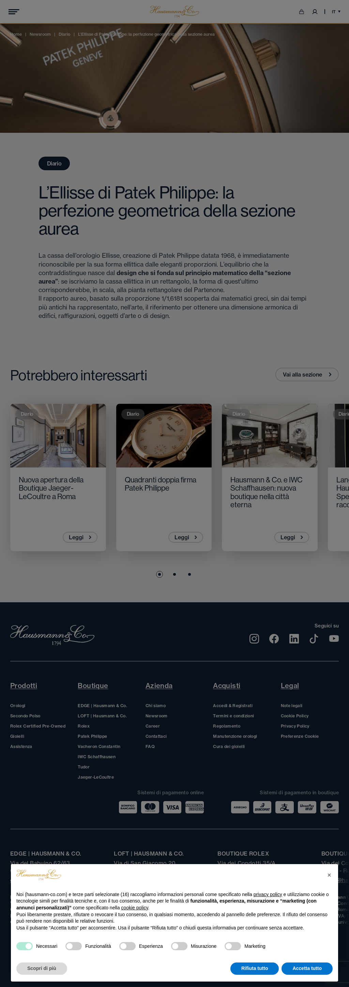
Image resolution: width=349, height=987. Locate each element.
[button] (329, 875)
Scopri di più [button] (41, 968)
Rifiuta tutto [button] (254, 968)
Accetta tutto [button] (307, 968)
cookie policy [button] (134, 907)
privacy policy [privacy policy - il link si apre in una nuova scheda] (268, 894)
